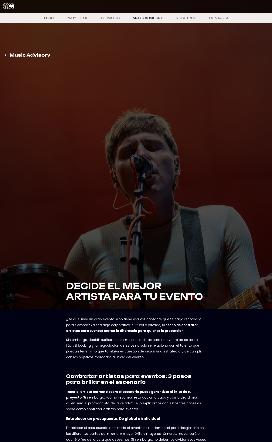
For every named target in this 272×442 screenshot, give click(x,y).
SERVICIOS (110, 18)
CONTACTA (219, 18)
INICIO (48, 18)
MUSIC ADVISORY (148, 18)
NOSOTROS (186, 18)
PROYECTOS (77, 18)
